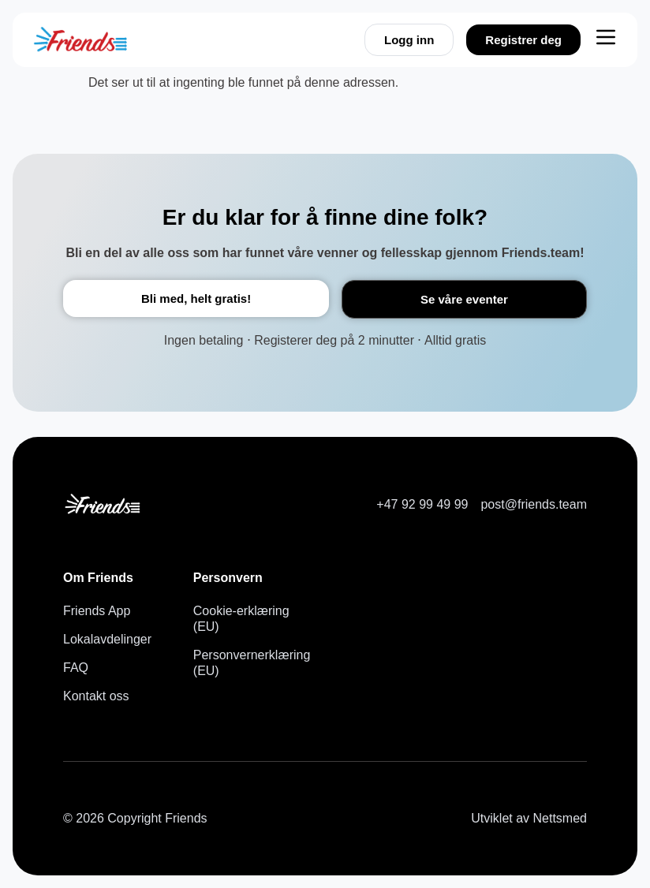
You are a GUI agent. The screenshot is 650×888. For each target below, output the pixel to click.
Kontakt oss (96, 696)
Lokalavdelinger (107, 639)
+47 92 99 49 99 (422, 504)
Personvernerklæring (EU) (245, 662)
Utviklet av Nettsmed (529, 818)
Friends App (96, 610)
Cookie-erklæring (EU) (241, 618)
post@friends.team (533, 504)
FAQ (75, 667)
